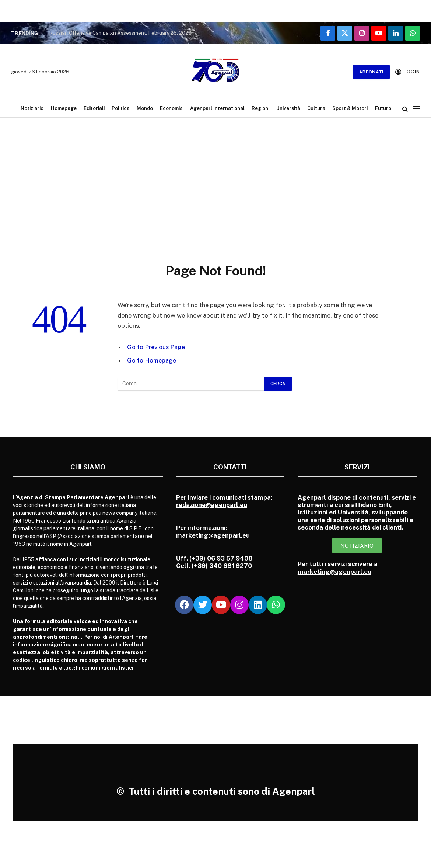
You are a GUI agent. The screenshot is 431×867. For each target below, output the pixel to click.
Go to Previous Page (156, 347)
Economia (171, 108)
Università (288, 108)
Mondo (145, 108)
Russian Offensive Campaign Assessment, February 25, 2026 (120, 33)
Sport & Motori (350, 108)
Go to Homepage (151, 360)
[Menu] (416, 108)
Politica (121, 108)
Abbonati (371, 71)
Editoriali (94, 108)
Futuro (383, 108)
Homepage (64, 108)
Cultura (316, 108)
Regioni (260, 108)
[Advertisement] (215, 182)
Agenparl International (217, 108)
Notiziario (32, 108)
